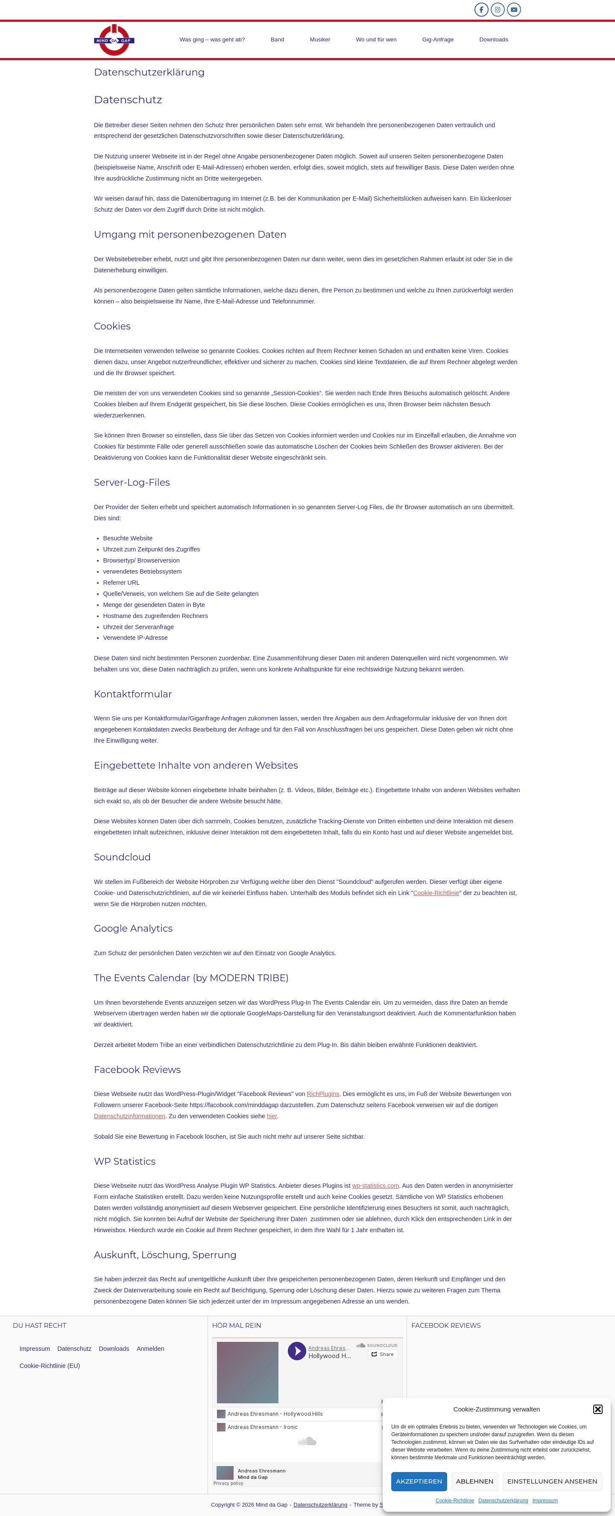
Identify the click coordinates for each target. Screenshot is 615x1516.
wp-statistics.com (375, 1185)
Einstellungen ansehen (552, 1481)
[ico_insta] (498, 10)
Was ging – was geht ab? (212, 39)
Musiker (320, 39)
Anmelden (150, 1348)
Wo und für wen (376, 39)
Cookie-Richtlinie (455, 1501)
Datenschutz (74, 1348)
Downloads (493, 39)
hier (272, 1116)
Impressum (545, 1501)
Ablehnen (475, 1481)
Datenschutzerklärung (503, 1501)
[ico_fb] (481, 10)
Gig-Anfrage (438, 39)
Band (277, 39)
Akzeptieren (419, 1481)
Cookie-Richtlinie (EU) (50, 1365)
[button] (598, 1409)
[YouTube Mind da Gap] (514, 10)
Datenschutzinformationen (129, 1116)
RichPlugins (323, 1093)
